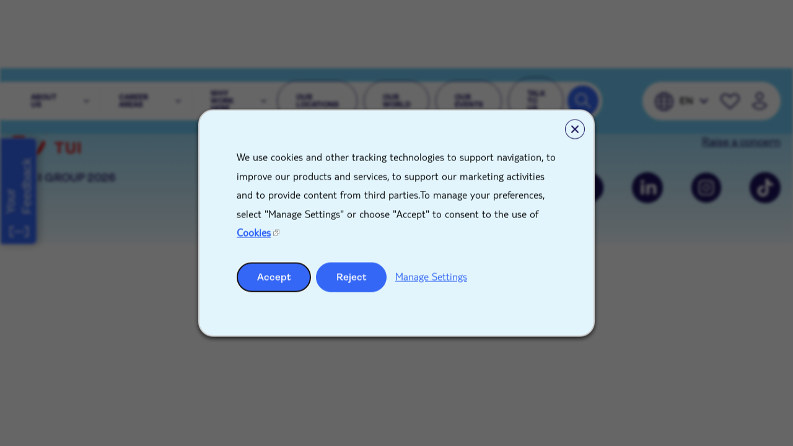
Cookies (254, 232)
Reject (351, 276)
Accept (274, 276)
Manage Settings (431, 275)
